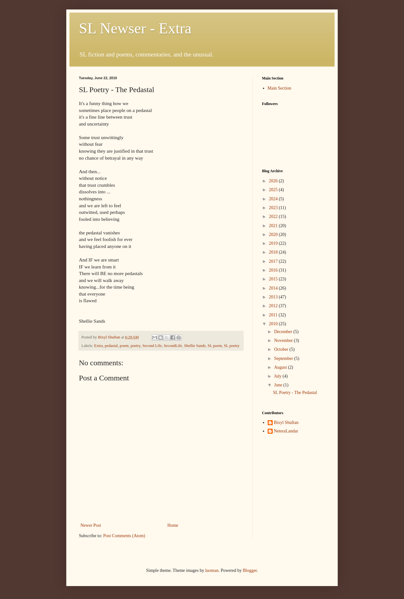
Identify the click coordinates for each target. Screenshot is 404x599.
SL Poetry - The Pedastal (295, 392)
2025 (274, 189)
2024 (274, 199)
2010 (274, 323)
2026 (274, 181)
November (284, 340)
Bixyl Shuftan (286, 422)
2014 (274, 288)
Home (172, 525)
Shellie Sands (194, 346)
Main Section (279, 88)
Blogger (250, 570)
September (284, 358)
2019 (274, 243)
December (283, 331)
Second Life (152, 346)
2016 (274, 270)
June (278, 385)
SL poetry (232, 346)
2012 (274, 305)
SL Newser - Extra (135, 28)
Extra (98, 346)
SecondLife (173, 346)
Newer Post (90, 525)
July (278, 376)
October (281, 349)
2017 (274, 261)
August (281, 367)
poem (124, 346)
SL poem (215, 346)
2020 (274, 234)
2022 (274, 216)
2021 (274, 225)
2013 (274, 297)
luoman (211, 570)
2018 (274, 252)
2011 (274, 315)
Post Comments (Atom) (124, 535)
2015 (274, 279)
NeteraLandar (286, 431)
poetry (135, 346)
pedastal (111, 346)
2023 (274, 207)
